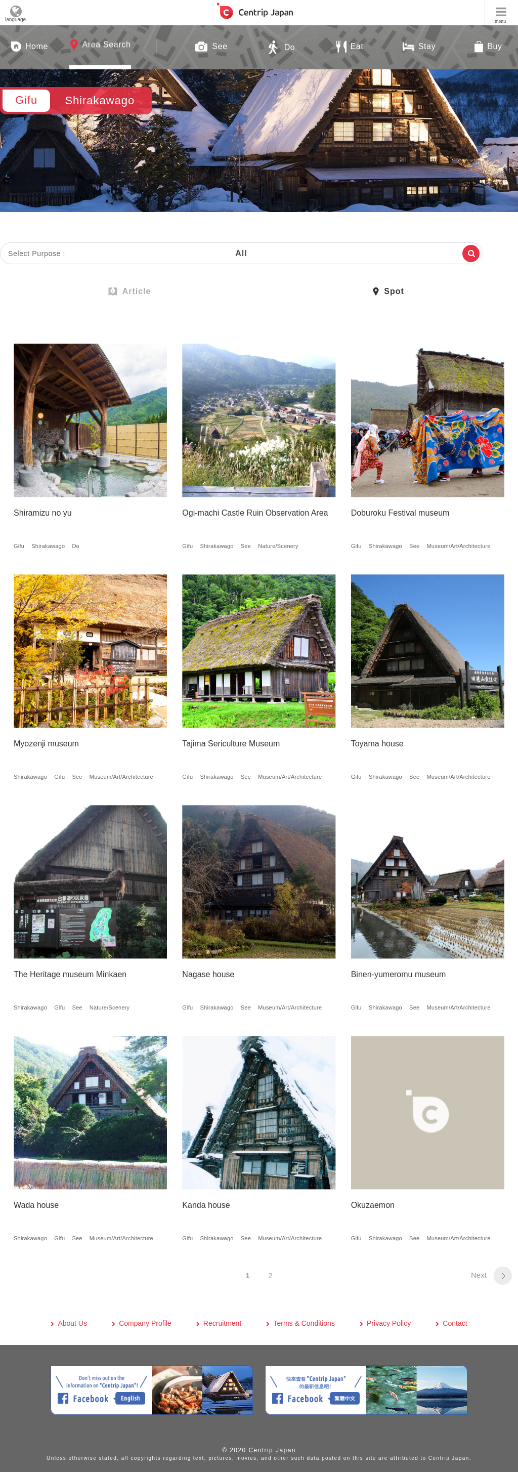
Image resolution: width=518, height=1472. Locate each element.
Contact (455, 1323)
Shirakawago (48, 546)
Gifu (19, 546)
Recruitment (222, 1323)
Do (75, 546)
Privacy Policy (389, 1323)
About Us (72, 1323)
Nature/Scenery (278, 546)
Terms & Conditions (303, 1323)
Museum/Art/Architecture (458, 546)
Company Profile (145, 1323)
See (246, 546)
